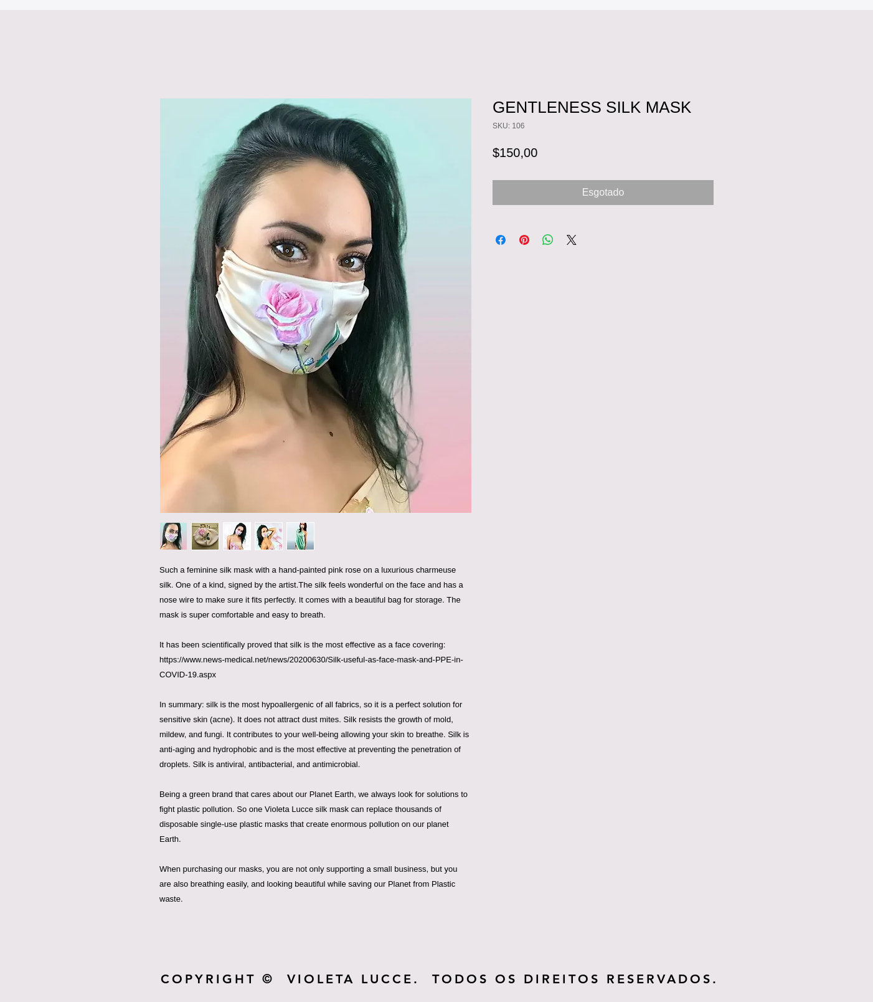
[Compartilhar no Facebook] (500, 239)
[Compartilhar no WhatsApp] (547, 239)
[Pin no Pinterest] (524, 239)
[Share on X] (571, 239)
